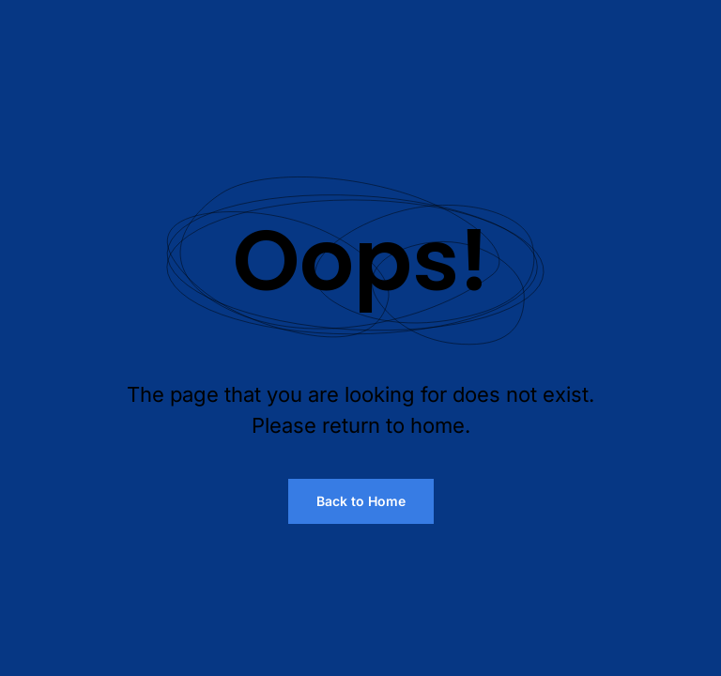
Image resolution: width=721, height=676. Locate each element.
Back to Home (361, 501)
